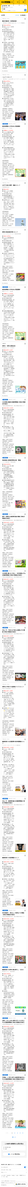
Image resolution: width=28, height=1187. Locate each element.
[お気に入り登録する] (25, 18)
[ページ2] (15, 1133)
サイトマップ (12, 1180)
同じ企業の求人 (5, 70)
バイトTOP (3, 1175)
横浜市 (13, 1175)
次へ (13, 1137)
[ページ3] (17, 1133)
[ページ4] (20, 1133)
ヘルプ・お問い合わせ (5, 1180)
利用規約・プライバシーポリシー (7, 1182)
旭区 (17, 1175)
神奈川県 (8, 1175)
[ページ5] (23, 1133)
